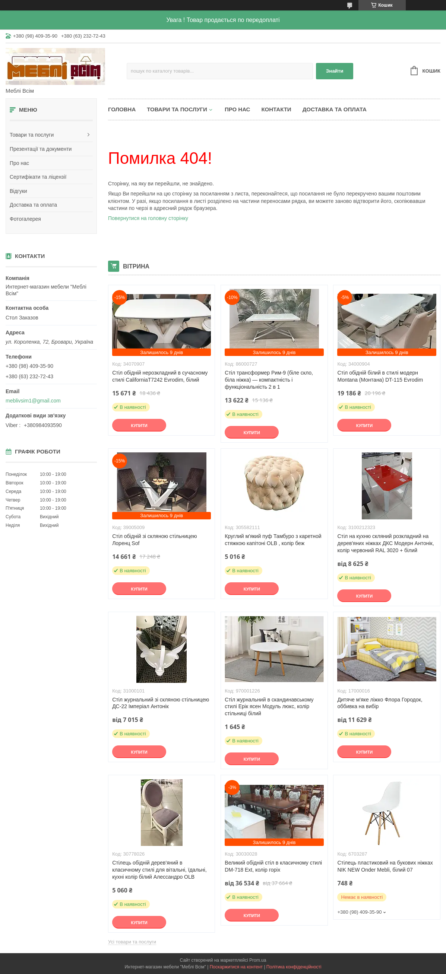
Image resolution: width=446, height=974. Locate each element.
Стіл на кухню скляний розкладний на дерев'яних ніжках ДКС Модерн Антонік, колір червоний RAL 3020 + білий (385, 543)
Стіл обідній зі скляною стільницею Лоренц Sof (154, 539)
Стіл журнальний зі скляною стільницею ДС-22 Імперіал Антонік (160, 703)
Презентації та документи (41, 149)
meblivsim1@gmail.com (33, 401)
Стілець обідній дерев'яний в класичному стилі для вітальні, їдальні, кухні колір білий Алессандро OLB (159, 870)
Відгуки (18, 191)
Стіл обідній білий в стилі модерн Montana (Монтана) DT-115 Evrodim (380, 376)
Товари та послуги (32, 135)
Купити (139, 425)
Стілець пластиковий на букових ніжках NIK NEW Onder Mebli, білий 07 (385, 866)
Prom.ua (257, 960)
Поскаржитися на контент (236, 967)
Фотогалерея (25, 219)
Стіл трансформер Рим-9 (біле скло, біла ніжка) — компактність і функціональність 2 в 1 (269, 380)
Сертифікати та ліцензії (38, 177)
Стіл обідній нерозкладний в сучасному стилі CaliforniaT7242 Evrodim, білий (160, 376)
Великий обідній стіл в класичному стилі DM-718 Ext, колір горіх (273, 866)
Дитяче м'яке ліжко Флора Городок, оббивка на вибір (379, 703)
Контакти (276, 109)
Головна (122, 109)
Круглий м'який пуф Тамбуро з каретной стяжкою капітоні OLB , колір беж (273, 539)
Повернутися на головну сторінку (148, 218)
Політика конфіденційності (294, 967)
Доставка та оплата (33, 205)
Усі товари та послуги (132, 942)
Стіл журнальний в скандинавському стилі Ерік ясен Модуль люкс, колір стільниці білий (269, 707)
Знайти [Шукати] (335, 71)
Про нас (19, 163)
